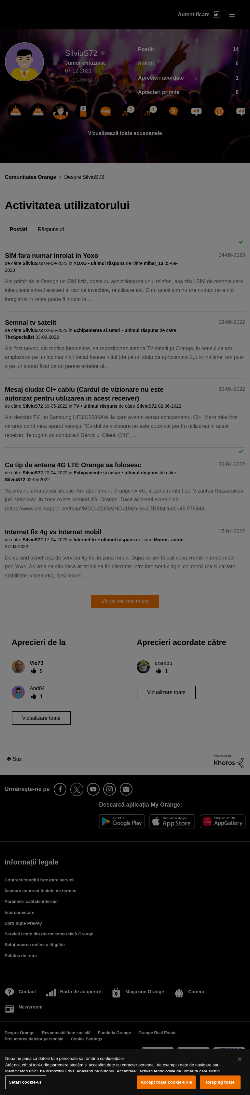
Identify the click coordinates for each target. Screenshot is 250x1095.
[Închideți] (239, 1059)
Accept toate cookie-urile (166, 1082)
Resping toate (220, 1082)
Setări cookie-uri (26, 1082)
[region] (125, 1072)
